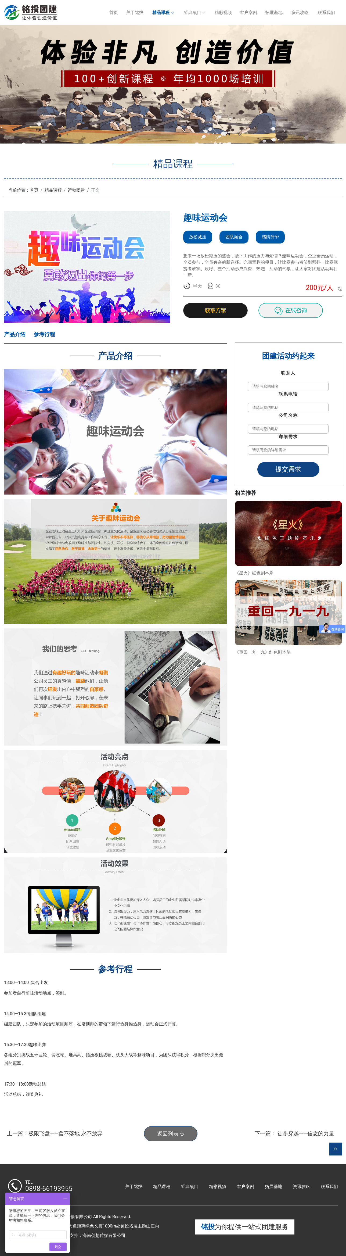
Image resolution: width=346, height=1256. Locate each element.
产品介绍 (15, 334)
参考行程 (44, 334)
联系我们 (326, 12)
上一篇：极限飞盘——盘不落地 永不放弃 (55, 1133)
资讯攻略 (300, 12)
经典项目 (192, 12)
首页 (113, 12)
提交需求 (288, 469)
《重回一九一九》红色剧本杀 (263, 652)
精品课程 (161, 12)
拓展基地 (274, 12)
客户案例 (248, 12)
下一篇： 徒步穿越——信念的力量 (294, 1133)
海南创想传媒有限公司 (103, 1235)
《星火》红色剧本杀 (254, 572)
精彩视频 (223, 12)
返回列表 (170, 1133)
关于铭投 (134, 12)
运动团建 (76, 190)
